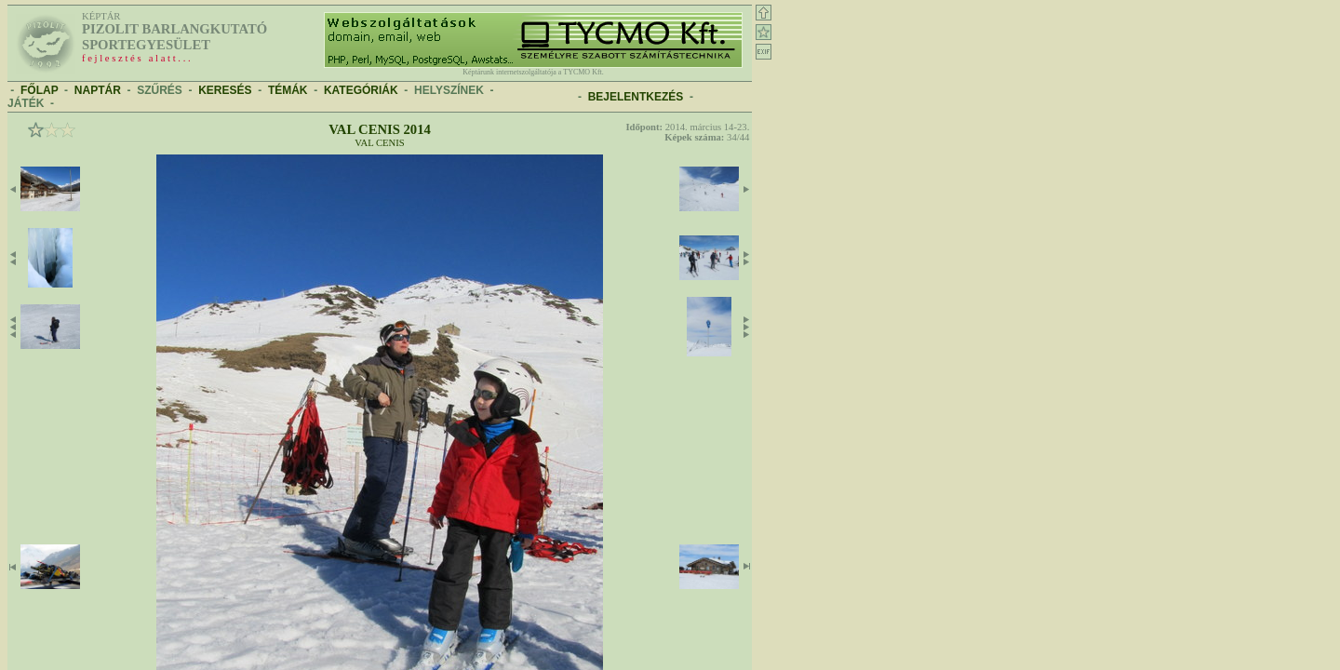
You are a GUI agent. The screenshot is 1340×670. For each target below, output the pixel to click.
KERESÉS (224, 90)
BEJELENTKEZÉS (636, 96)
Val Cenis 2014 (379, 129)
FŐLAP (39, 90)
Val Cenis (380, 143)
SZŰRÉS (159, 90)
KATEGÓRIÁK (361, 90)
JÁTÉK (25, 103)
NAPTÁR (97, 90)
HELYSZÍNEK (449, 90)
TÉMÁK (288, 90)
